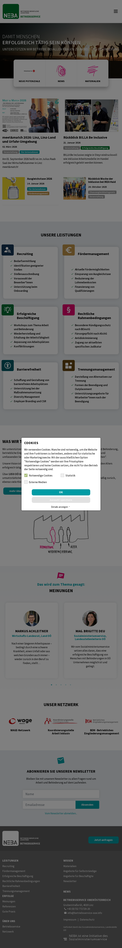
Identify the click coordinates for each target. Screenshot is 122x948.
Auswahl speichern (61, 499)
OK (61, 492)
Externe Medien (35, 482)
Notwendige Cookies (38, 475)
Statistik (68, 475)
